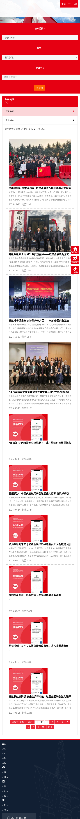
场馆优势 (7, 758)
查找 (39, 88)
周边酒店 (7, 777)
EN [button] (75, 4)
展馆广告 (7, 763)
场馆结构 (7, 753)
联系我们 (7, 805)
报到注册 (7, 810)
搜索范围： (40, 28)
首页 (30, 722)
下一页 (41, 727)
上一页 (39, 722)
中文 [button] (64, 4)
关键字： (40, 68)
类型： (40, 48)
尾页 (50, 727)
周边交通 (7, 772)
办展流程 (7, 791)
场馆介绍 (7, 749)
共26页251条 (18, 722)
